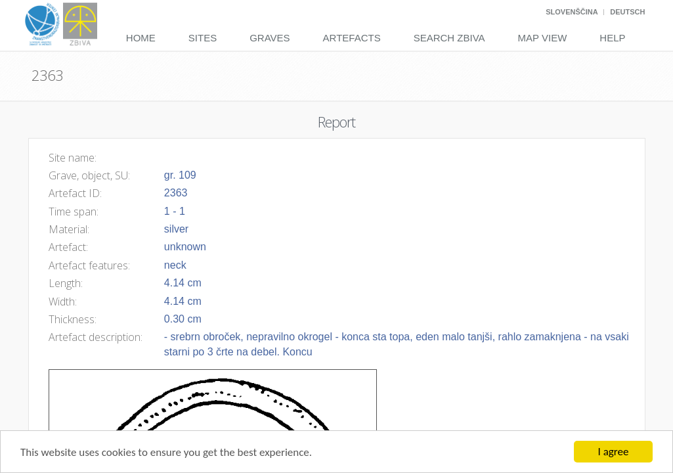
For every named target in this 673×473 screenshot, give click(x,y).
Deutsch (627, 12)
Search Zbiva (449, 37)
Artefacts (352, 37)
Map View (542, 37)
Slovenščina (571, 12)
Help (612, 37)
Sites (202, 37)
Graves (270, 37)
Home (141, 37)
